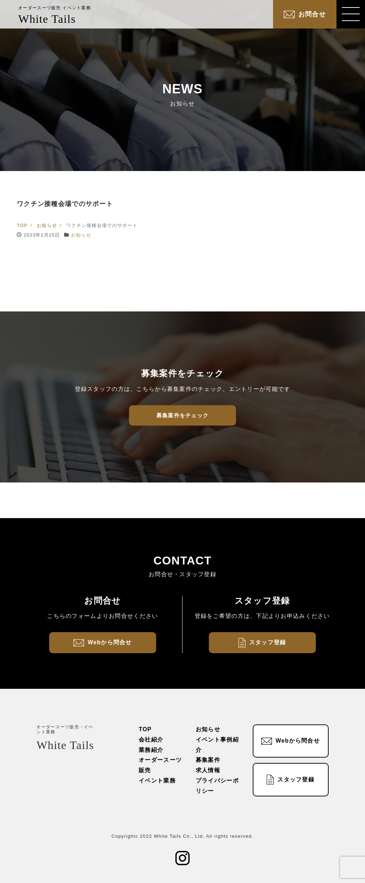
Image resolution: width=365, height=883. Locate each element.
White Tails (54, 15)
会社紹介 (151, 740)
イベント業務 (157, 781)
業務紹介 (151, 750)
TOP (145, 729)
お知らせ (81, 235)
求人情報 (208, 770)
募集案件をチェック (182, 415)
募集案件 (208, 760)
